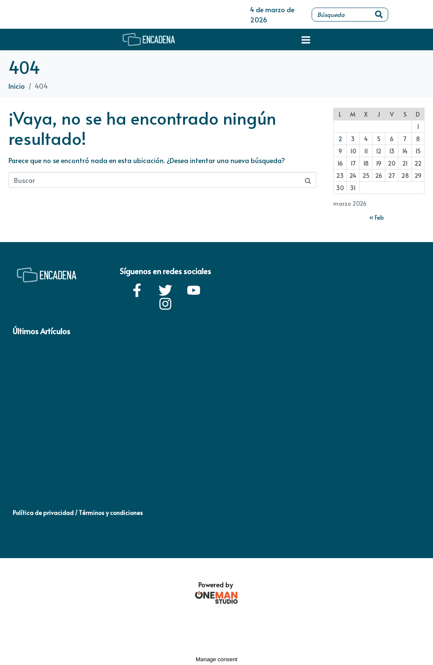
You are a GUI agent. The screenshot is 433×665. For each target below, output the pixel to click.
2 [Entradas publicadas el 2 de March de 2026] (340, 139)
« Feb (376, 217)
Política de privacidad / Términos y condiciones (78, 513)
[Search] (379, 14)
